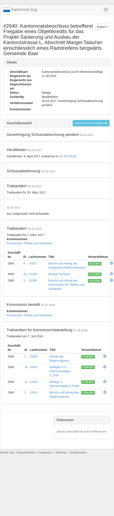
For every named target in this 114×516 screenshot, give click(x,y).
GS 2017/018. (68, 156)
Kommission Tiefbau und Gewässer (30, 243)
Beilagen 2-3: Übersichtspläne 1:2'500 (60, 371)
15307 (33, 263)
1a (26, 381)
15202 (34, 356)
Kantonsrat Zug (20, 9)
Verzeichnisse (78, 452)
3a (25, 274)
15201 (34, 367)
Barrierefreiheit (26, 452)
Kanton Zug (7, 452)
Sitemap (61, 452)
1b (26, 367)
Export (102, 27)
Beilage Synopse (59, 274)
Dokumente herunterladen (91, 123)
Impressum (46, 452)
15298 (33, 274)
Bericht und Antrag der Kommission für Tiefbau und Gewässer (66, 284)
